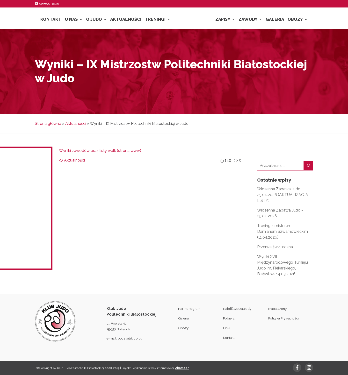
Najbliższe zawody (237, 309)
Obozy (295, 20)
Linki (226, 328)
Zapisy (222, 20)
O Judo (94, 20)
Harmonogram (189, 309)
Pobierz (229, 318)
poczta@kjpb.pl (130, 338)
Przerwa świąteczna (275, 247)
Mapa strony (277, 309)
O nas (71, 20)
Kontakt (50, 20)
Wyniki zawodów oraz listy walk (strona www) (100, 150)
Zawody (248, 20)
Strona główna (48, 123)
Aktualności (125, 20)
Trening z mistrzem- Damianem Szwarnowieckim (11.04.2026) (282, 231)
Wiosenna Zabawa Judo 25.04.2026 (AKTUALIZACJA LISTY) (282, 195)
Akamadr (182, 368)
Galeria (275, 20)
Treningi (155, 20)
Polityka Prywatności (283, 318)
